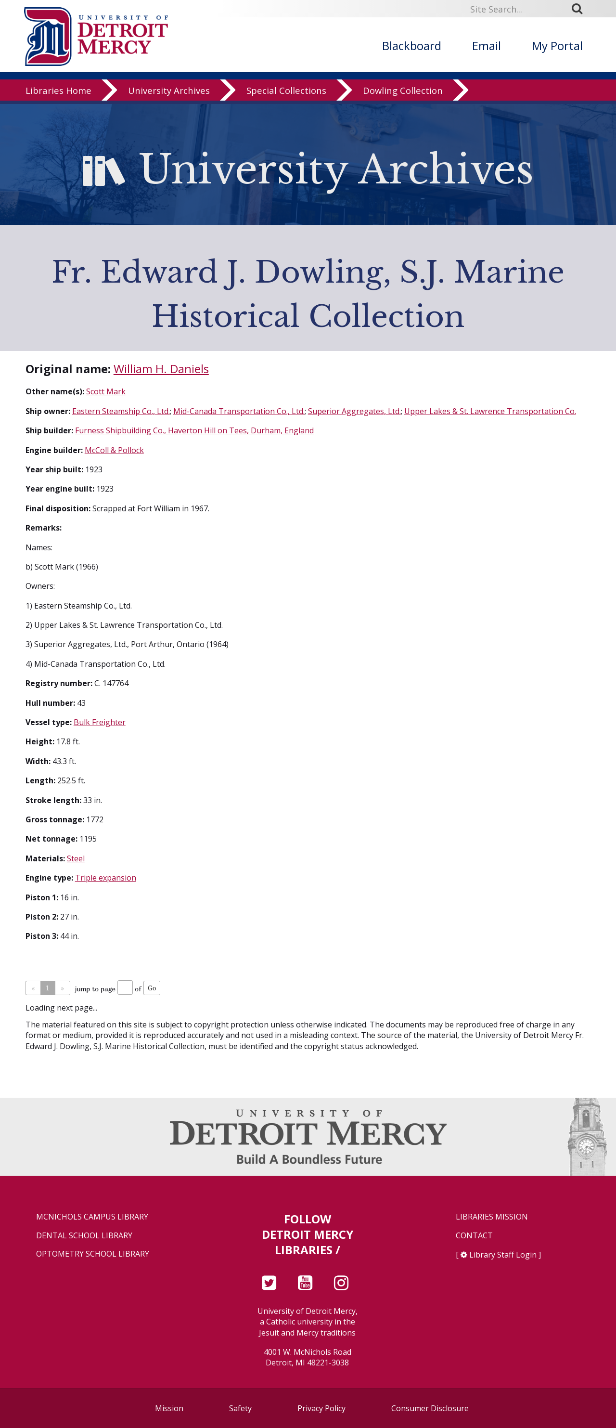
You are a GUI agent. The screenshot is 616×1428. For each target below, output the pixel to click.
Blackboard (411, 45)
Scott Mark (106, 391)
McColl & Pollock (114, 450)
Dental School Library (84, 1235)
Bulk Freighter (100, 722)
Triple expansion (105, 877)
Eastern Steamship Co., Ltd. (121, 411)
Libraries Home (58, 94)
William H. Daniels (161, 368)
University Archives (169, 94)
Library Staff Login (503, 1254)
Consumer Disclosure (430, 1408)
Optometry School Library (92, 1254)
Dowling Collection (403, 94)
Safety (240, 1408)
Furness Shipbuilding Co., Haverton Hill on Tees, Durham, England (194, 430)
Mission (169, 1408)
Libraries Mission (492, 1216)
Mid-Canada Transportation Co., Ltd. (239, 411)
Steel (76, 858)
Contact (474, 1235)
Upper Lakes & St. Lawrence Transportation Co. (490, 411)
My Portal (557, 45)
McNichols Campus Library (92, 1216)
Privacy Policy (321, 1408)
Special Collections (286, 94)
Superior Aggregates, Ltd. (354, 411)
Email (486, 45)
